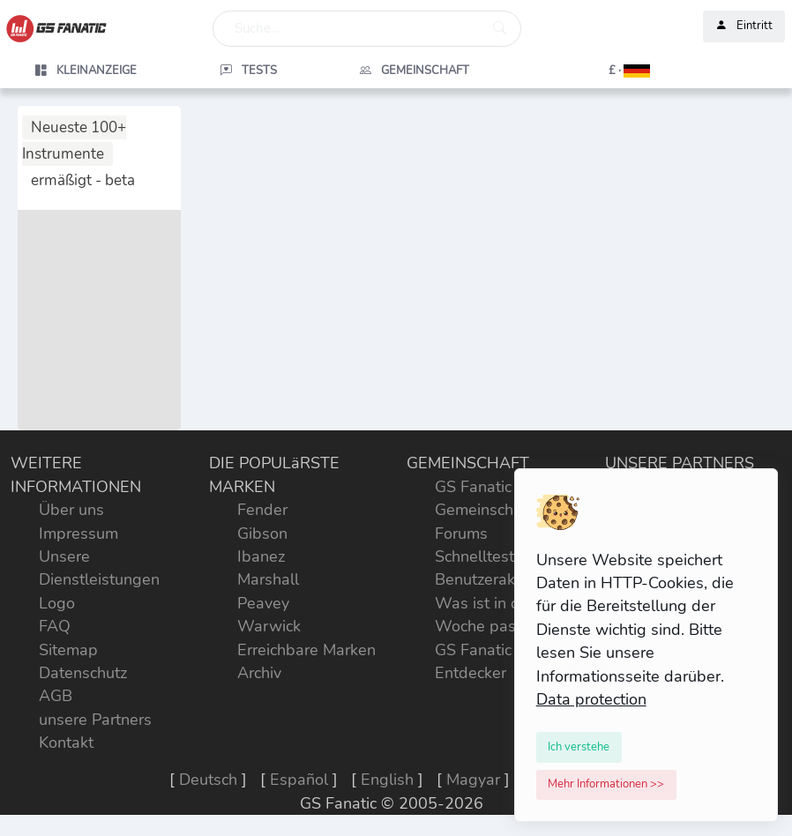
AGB (55, 695)
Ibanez (261, 556)
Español (299, 779)
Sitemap (68, 650)
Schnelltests (478, 556)
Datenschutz (83, 672)
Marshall (268, 579)
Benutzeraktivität (495, 579)
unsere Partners (95, 719)
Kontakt (66, 742)
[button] (581, 70)
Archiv (259, 672)
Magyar (473, 779)
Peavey (263, 603)
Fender (262, 509)
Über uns (71, 509)
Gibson (262, 533)
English (387, 779)
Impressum (78, 533)
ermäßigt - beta (83, 180)
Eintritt (744, 26)
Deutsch (208, 779)
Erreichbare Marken (306, 650)
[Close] (579, 747)
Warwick (269, 626)
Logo (57, 603)
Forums (461, 533)
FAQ (55, 626)
